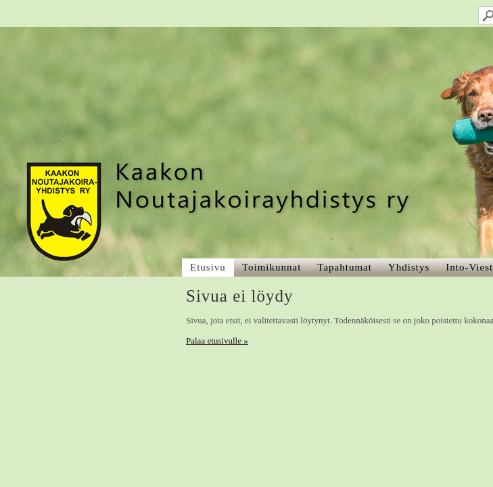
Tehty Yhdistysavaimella (54, 452)
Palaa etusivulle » (49, 201)
